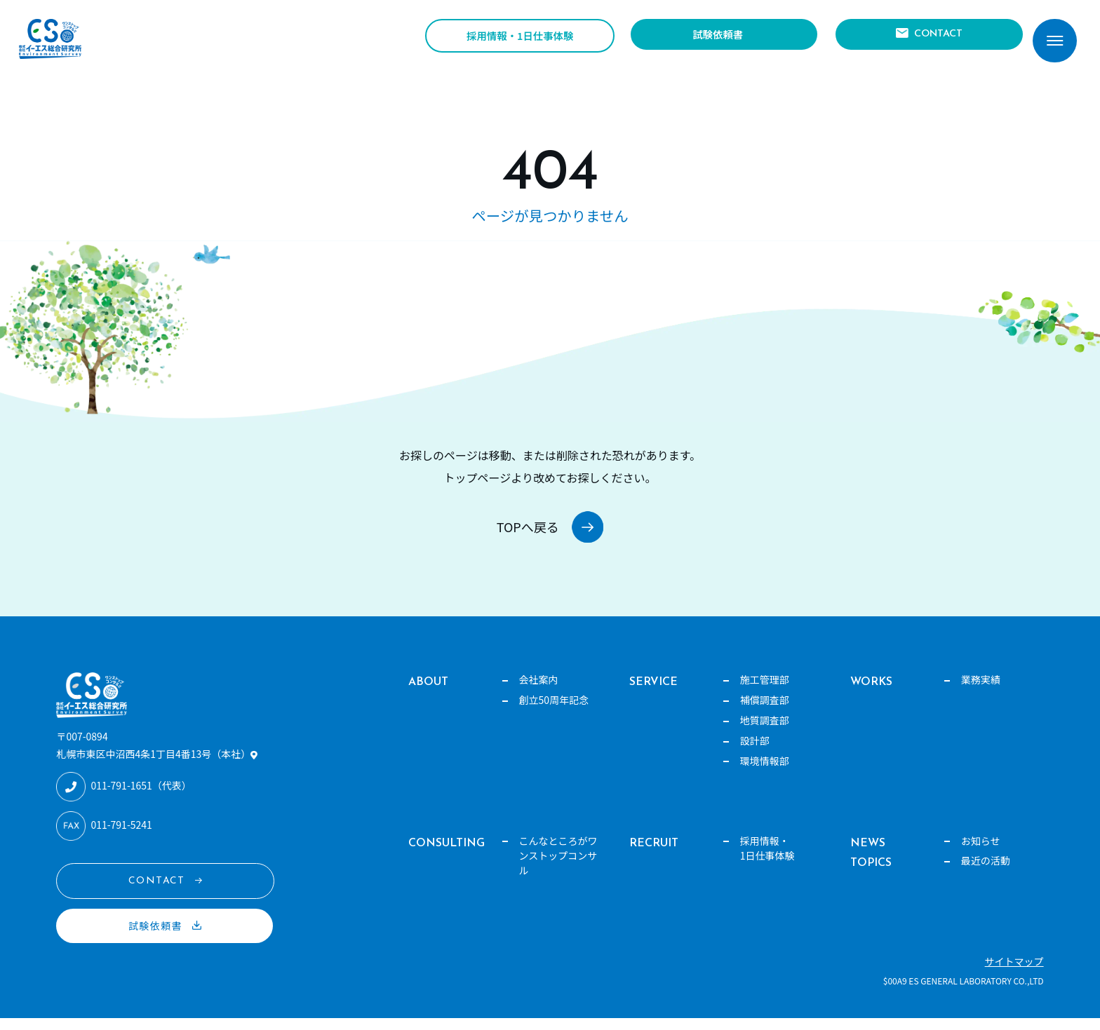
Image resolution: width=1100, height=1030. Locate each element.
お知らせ (980, 853)
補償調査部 (764, 712)
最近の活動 (985, 873)
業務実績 (980, 691)
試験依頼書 (716, 38)
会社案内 (538, 691)
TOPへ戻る (521, 533)
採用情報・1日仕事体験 (520, 39)
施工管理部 (764, 691)
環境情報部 (764, 773)
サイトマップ (1014, 973)
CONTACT (935, 38)
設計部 (755, 752)
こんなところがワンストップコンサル (558, 867)
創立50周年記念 (554, 712)
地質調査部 (764, 732)
